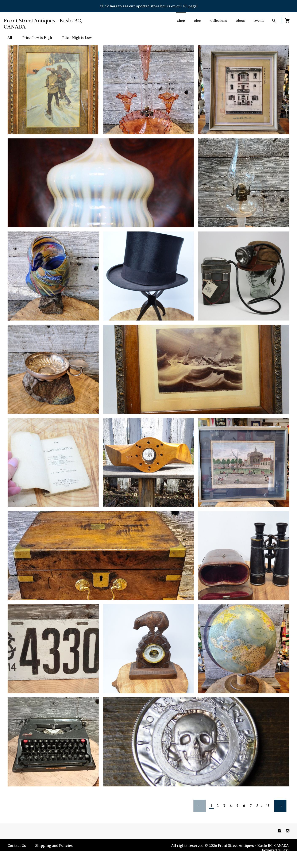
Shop (181, 21)
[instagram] (287, 831)
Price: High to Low (77, 38)
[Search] (273, 21)
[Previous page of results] (199, 806)
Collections (218, 21)
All (10, 38)
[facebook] (280, 831)
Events (259, 21)
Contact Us (17, 845)
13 (267, 806)
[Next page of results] (280, 806)
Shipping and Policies (54, 845)
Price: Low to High (37, 38)
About (240, 21)
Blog (197, 21)
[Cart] (287, 21)
